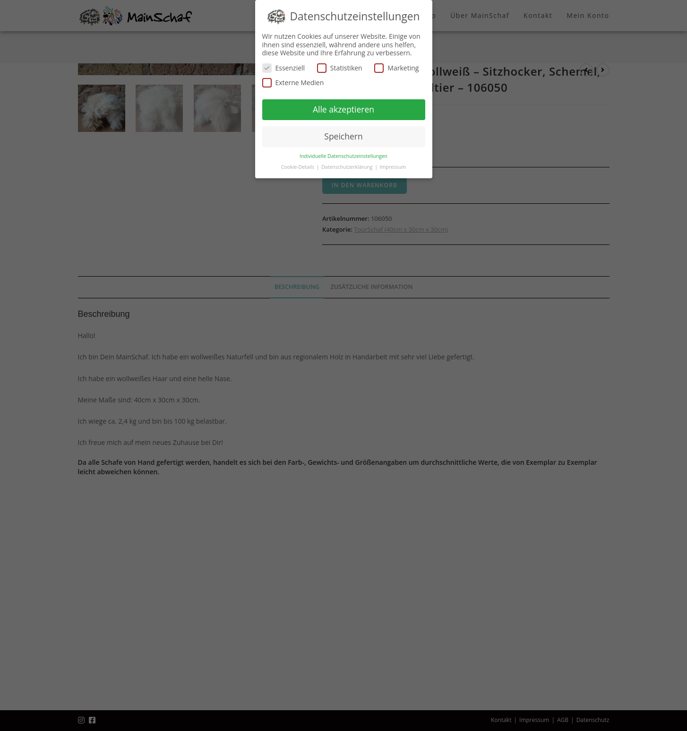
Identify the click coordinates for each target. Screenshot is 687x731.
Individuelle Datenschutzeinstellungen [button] (343, 156)
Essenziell (283, 67)
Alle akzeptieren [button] (343, 109)
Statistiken (339, 67)
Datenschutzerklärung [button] (347, 167)
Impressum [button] (393, 167)
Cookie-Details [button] (298, 167)
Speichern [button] (343, 136)
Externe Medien (293, 82)
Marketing (396, 67)
